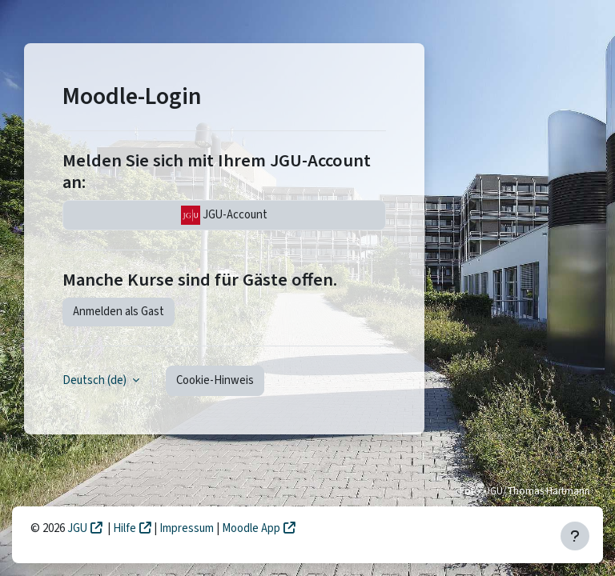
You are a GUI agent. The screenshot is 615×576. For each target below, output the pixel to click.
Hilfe (124, 528)
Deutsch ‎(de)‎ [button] (95, 380)
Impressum (187, 528)
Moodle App (251, 528)
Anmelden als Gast (118, 311)
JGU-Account (224, 215)
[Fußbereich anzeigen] (575, 536)
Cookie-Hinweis (215, 380)
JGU (77, 528)
